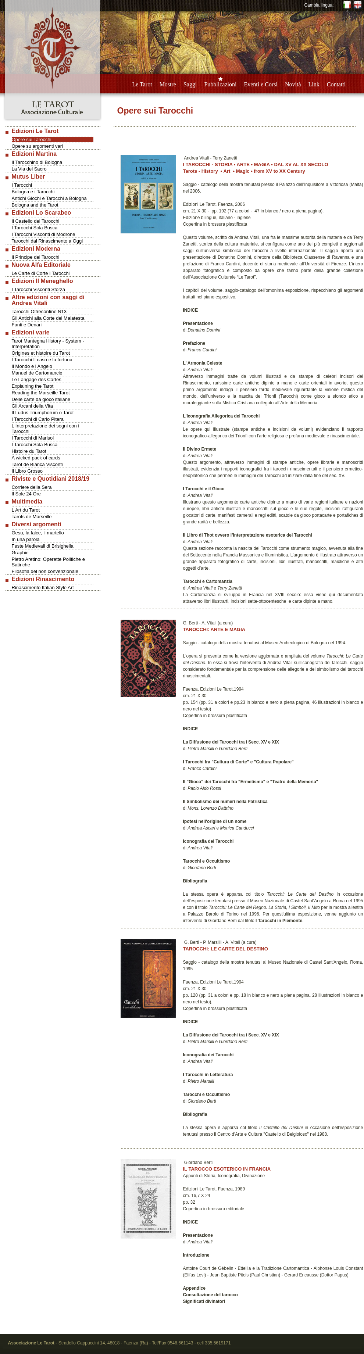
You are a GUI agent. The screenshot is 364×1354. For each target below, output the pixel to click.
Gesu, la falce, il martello (38, 532)
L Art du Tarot (26, 510)
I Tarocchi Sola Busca (35, 227)
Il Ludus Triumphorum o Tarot (43, 412)
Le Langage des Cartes (36, 379)
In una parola (26, 539)
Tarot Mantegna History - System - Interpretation (48, 343)
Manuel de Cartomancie (37, 373)
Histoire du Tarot (29, 451)
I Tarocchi (22, 185)
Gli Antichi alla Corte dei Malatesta (48, 318)
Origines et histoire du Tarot (41, 353)
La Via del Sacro (29, 169)
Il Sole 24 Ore (26, 494)
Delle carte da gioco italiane (41, 399)
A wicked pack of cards (36, 458)
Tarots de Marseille (32, 516)
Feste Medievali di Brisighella (43, 546)
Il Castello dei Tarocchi (36, 221)
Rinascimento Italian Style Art (43, 587)
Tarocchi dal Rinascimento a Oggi (47, 241)
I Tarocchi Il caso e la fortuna (42, 359)
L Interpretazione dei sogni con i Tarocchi (45, 428)
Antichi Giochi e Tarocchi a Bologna (49, 198)
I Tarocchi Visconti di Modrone (43, 234)
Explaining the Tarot (33, 386)
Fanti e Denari (27, 324)
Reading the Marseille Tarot (41, 392)
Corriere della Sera (32, 487)
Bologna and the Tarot (35, 205)
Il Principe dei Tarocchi (36, 257)
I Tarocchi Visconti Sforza (38, 289)
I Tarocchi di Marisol (33, 438)
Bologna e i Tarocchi (33, 191)
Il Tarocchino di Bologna (37, 162)
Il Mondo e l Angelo (32, 366)
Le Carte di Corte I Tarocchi (41, 273)
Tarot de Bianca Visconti (37, 464)
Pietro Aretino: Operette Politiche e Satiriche (48, 561)
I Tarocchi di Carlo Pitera (38, 419)
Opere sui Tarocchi (31, 139)
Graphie (20, 552)
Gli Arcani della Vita (32, 406)
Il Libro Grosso (27, 471)
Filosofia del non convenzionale (45, 571)
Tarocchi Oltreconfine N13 (39, 311)
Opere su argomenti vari (37, 146)
